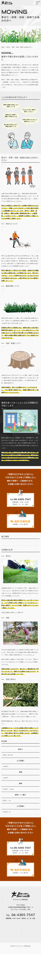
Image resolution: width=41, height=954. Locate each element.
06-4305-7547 (20, 915)
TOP (2, 47)
